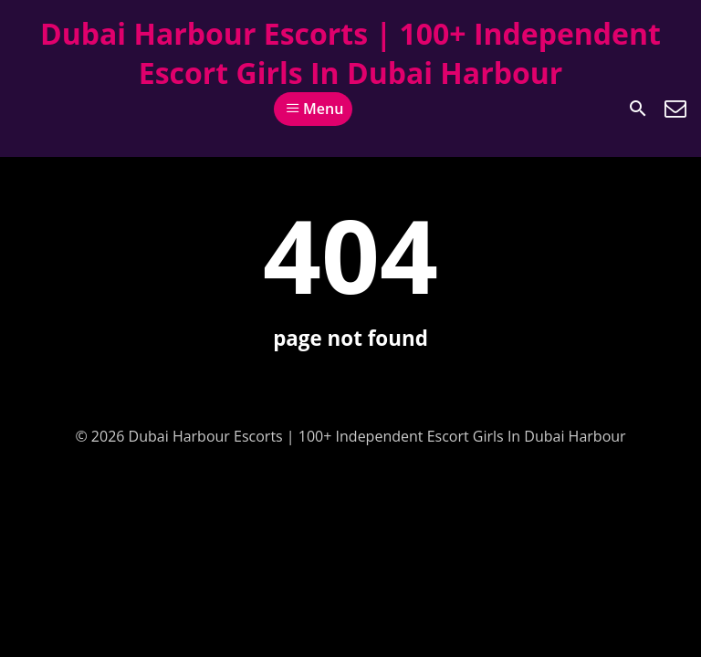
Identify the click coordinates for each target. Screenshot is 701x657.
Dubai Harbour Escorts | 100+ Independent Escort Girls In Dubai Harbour (350, 53)
